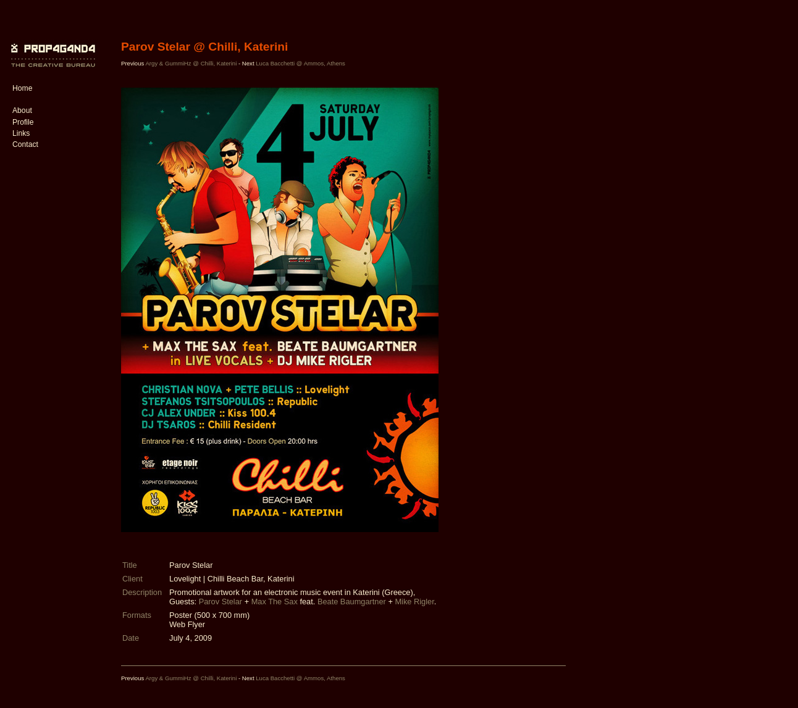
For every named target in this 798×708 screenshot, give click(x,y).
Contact (25, 144)
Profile (22, 122)
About (22, 110)
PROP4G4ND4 (51, 46)
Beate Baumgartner (351, 601)
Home (22, 88)
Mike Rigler (414, 601)
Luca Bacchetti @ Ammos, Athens (300, 63)
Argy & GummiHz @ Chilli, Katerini (191, 63)
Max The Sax (274, 601)
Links (21, 133)
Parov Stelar (220, 601)
